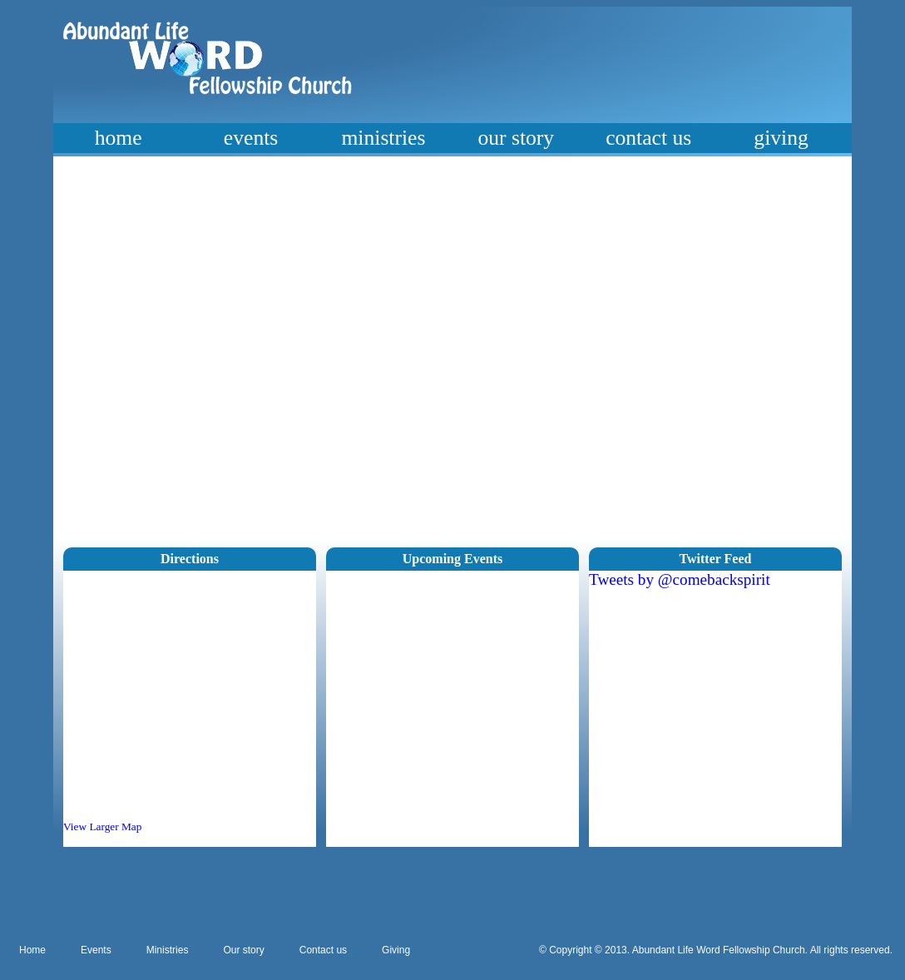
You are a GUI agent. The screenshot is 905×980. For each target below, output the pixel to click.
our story (515, 138)
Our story (243, 950)
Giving (396, 950)
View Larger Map (102, 826)
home (118, 138)
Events (96, 950)
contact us (648, 138)
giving (781, 138)
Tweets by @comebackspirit (679, 579)
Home (32, 950)
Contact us (323, 950)
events (251, 138)
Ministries (167, 950)
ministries (383, 138)
